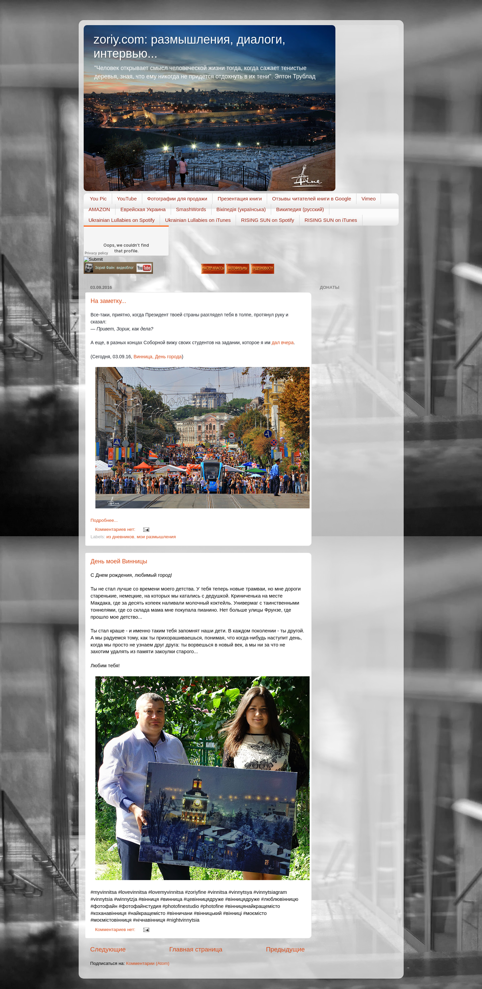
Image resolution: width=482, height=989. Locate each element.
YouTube (127, 198)
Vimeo (369, 198)
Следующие (108, 949)
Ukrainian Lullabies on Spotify (122, 220)
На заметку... (109, 301)
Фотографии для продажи (177, 198)
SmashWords (191, 209)
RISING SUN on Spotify (267, 220)
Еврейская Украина (143, 209)
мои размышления (156, 536)
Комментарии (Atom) (147, 963)
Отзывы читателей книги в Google (311, 198)
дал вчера (283, 342)
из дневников (120, 536)
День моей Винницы (119, 561)
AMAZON (99, 209)
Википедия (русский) (300, 209)
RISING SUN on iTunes (331, 220)
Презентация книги (240, 198)
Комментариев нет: (116, 529)
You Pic (98, 198)
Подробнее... (104, 520)
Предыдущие (285, 949)
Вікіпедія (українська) (241, 209)
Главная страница (196, 949)
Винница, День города (158, 356)
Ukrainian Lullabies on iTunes (198, 220)
